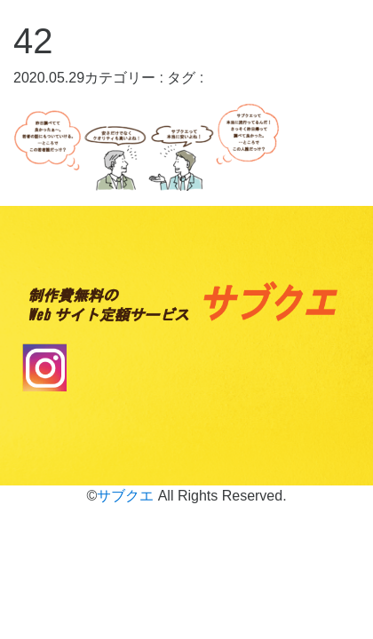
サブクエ (125, 495)
